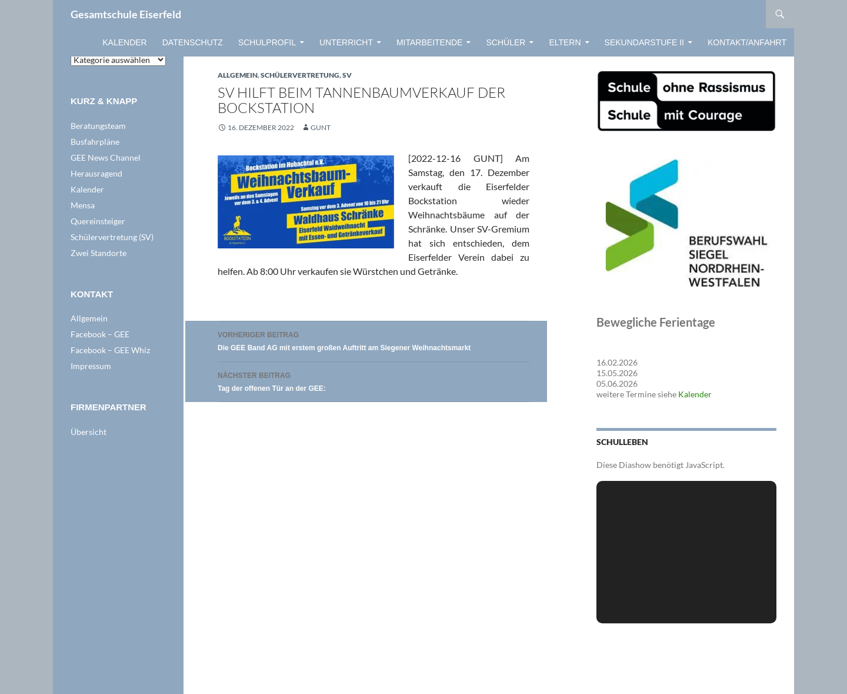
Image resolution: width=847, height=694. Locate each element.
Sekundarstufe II (644, 42)
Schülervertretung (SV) (112, 237)
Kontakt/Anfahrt (747, 42)
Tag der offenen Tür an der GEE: (373, 380)
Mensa (83, 205)
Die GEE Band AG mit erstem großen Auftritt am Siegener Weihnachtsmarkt (373, 340)
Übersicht (88, 432)
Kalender (124, 42)
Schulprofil (267, 42)
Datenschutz (192, 42)
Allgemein (238, 75)
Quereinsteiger (98, 221)
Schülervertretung (300, 75)
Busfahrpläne (95, 142)
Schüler (505, 42)
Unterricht (346, 42)
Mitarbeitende (429, 42)
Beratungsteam (98, 126)
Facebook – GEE (100, 334)
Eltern (565, 42)
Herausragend (96, 173)
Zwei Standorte (98, 253)
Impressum (91, 366)
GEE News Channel (106, 157)
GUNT (321, 127)
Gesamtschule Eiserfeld (126, 14)
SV (347, 75)
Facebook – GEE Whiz (110, 350)
